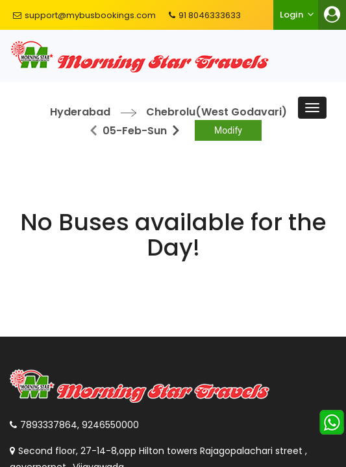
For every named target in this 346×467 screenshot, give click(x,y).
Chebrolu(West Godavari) (216, 111)
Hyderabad (80, 111)
